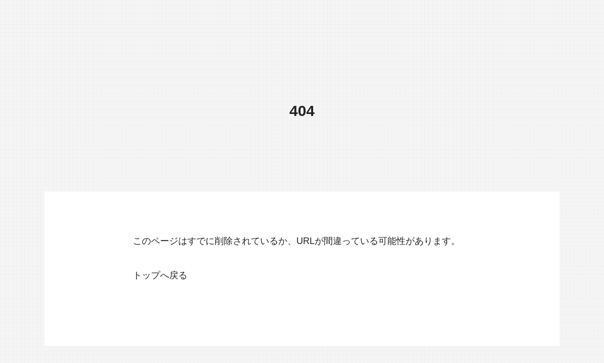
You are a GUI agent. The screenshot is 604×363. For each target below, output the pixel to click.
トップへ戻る (160, 275)
